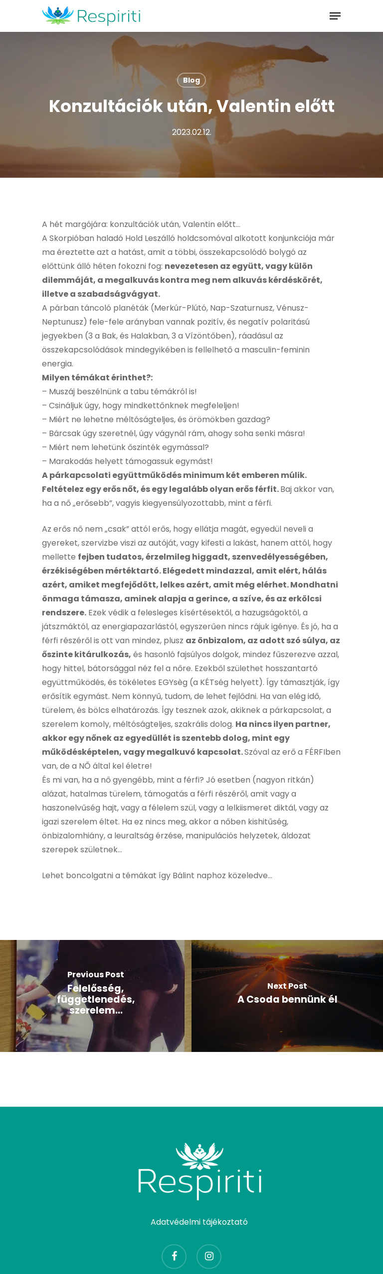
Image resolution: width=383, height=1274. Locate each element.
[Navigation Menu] (335, 16)
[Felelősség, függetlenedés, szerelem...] (96, 996)
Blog (191, 80)
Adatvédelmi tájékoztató (199, 1222)
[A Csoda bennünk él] (287, 996)
